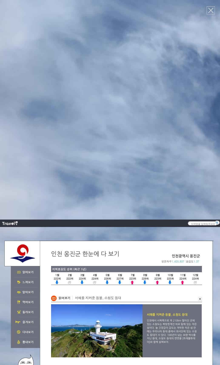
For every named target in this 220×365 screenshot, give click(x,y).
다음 (200, 153)
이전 (195, 153)
